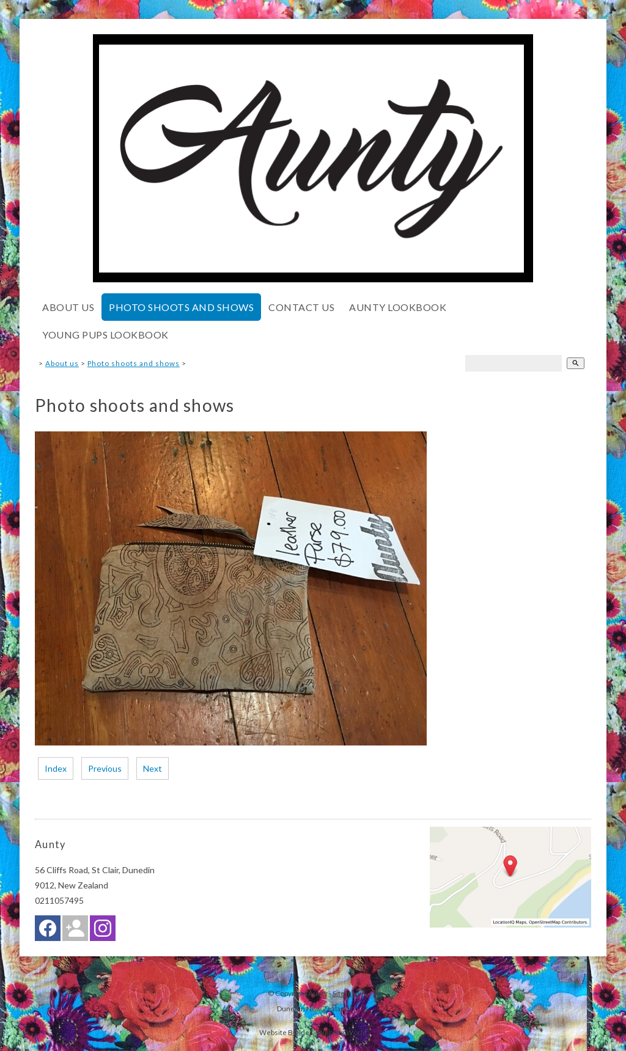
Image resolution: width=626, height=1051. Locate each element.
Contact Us (301, 307)
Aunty (318, 993)
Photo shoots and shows (181, 307)
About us (68, 307)
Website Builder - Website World (313, 1032)
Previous (105, 768)
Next (152, 768)
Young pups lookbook (105, 334)
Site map (346, 993)
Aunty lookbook (397, 307)
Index (56, 768)
